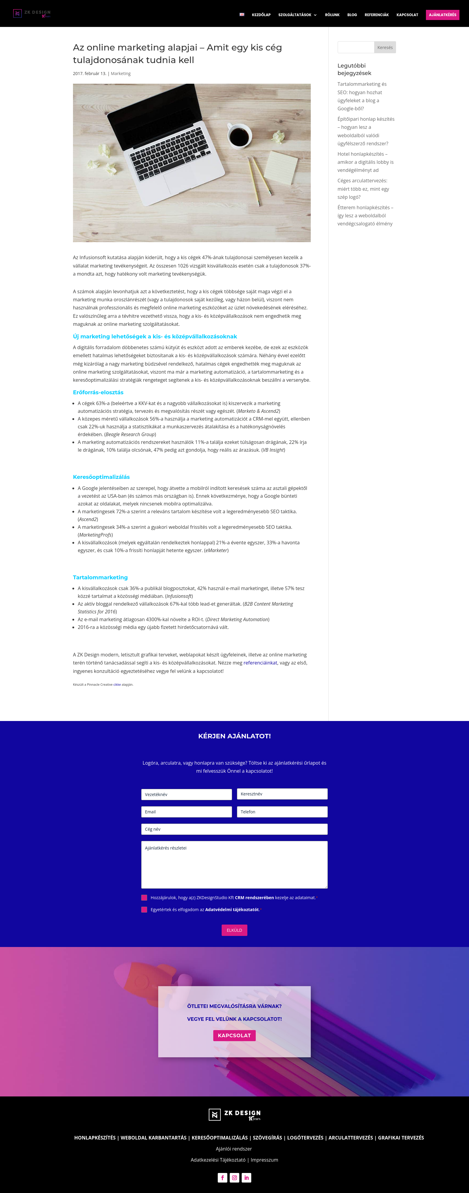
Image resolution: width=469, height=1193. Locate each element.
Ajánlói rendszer (234, 1148)
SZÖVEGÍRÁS (267, 1137)
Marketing (121, 73)
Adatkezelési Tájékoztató (218, 1160)
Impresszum (264, 1160)
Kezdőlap (261, 15)
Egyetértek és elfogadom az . (206, 909)
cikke (116, 684)
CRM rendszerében (254, 897)
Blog (352, 15)
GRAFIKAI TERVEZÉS (401, 1137)
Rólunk (332, 15)
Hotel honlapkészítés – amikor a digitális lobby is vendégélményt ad (366, 162)
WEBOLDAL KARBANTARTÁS (154, 1137)
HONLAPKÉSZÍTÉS (94, 1137)
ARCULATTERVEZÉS (351, 1137)
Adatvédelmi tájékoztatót (232, 909)
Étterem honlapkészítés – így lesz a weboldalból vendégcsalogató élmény (366, 215)
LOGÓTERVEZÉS (305, 1137)
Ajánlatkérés (442, 14)
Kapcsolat (407, 15)
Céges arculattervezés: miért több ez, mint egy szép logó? (363, 188)
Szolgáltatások (294, 15)
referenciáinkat (260, 662)
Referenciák (377, 15)
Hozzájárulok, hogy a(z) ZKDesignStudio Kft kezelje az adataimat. (234, 897)
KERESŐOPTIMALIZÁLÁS (220, 1137)
